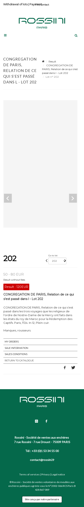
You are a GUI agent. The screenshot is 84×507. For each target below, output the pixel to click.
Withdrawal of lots (15, 4)
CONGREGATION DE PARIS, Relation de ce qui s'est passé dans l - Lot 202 (60, 69)
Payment (35, 4)
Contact (44, 4)
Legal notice (58, 474)
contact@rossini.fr (42, 460)
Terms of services (29, 474)
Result (52, 61)
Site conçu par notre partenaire (42, 499)
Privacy (45, 474)
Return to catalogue (19, 360)
